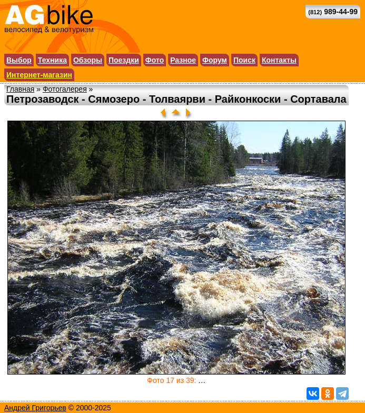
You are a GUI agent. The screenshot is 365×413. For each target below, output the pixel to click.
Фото (154, 60)
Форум (214, 60)
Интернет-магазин (39, 75)
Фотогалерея (65, 89)
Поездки (123, 60)
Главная (20, 89)
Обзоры (87, 60)
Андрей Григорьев (35, 408)
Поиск (244, 60)
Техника (52, 60)
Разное (183, 60)
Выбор (19, 60)
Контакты (279, 60)
